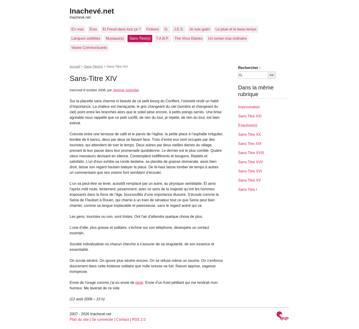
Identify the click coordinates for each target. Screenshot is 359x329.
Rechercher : (249, 68)
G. (166, 29)
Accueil (75, 66)
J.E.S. (179, 29)
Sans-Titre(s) (139, 38)
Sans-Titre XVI (250, 171)
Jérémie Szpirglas (126, 90)
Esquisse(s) (247, 125)
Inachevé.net (92, 11)
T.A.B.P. (162, 38)
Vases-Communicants (89, 48)
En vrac (77, 29)
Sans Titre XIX (249, 144)
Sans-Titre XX (249, 134)
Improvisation (249, 107)
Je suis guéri (199, 29)
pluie (139, 283)
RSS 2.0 (139, 319)
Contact (122, 319)
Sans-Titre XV (249, 180)
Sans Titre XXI (249, 116)
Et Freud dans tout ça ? (122, 29)
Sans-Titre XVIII (251, 153)
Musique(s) (115, 38)
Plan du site (79, 319)
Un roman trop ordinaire (227, 38)
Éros (93, 29)
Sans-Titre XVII (250, 162)
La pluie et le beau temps (235, 29)
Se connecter (102, 319)
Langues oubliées (85, 38)
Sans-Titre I (247, 189)
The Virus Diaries (188, 38)
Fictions (152, 29)
